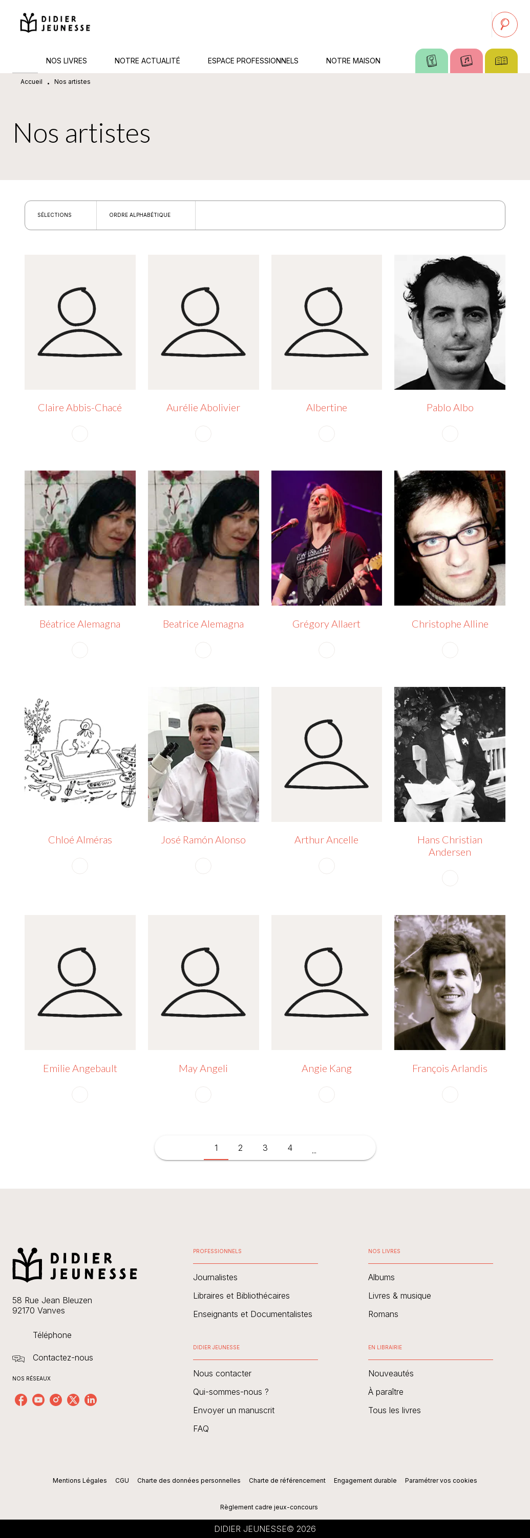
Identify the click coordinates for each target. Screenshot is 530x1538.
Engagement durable (365, 1480)
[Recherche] (505, 24)
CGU (122, 1480)
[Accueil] (55, 24)
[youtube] (38, 1400)
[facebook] (21, 1400)
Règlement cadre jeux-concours (269, 1507)
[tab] (25, 61)
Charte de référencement (287, 1480)
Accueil (31, 81)
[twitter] (73, 1400)
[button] (60, 215)
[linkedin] (90, 1400)
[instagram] (56, 1400)
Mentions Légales (80, 1480)
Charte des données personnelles (189, 1480)
